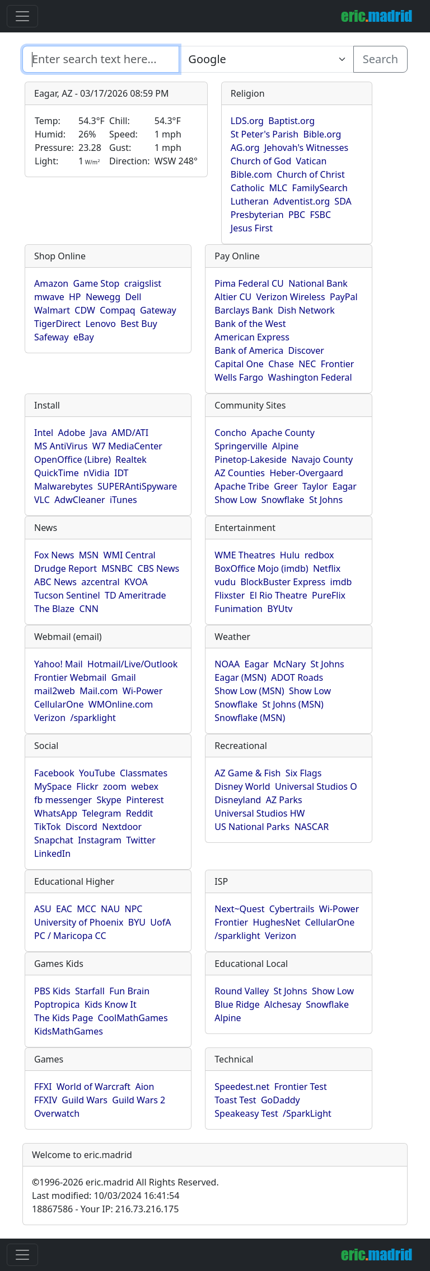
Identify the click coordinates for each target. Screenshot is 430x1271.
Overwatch (57, 1113)
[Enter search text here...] (266, 59)
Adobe (72, 432)
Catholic (247, 188)
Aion (144, 1086)
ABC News (55, 582)
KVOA (136, 582)
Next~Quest (239, 909)
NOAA (227, 664)
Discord (81, 827)
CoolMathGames (133, 1018)
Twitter (140, 840)
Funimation (238, 609)
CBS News (159, 568)
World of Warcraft (93, 1086)
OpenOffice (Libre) (72, 459)
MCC (86, 909)
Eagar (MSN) (240, 677)
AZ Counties (239, 473)
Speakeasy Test (246, 1113)
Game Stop (96, 283)
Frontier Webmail (70, 677)
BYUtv (279, 609)
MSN (89, 555)
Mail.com (99, 691)
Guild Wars (85, 1100)
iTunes (123, 500)
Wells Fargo (238, 377)
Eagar (345, 486)
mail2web (54, 691)
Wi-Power (142, 691)
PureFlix (328, 595)
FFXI (43, 1086)
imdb (341, 582)
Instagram (99, 840)
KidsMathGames (68, 1031)
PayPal (344, 297)
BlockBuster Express (282, 582)
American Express (251, 337)
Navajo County (322, 459)
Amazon (51, 283)
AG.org (245, 147)
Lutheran (250, 201)
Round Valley (241, 991)
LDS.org (247, 121)
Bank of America (248, 350)
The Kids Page (63, 1018)
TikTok (47, 827)
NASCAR (312, 827)
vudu (225, 582)
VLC (42, 500)
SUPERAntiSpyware (137, 486)
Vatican (311, 161)
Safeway (51, 337)
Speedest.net (241, 1086)
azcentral (100, 582)
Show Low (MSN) (249, 691)
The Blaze (54, 609)
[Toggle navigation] (22, 16)
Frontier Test (300, 1086)
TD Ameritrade (135, 595)
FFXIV (45, 1100)
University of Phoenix (78, 922)
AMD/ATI (129, 432)
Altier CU (232, 297)
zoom (115, 786)
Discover (306, 350)
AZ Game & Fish (247, 773)
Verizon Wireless (290, 297)
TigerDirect (57, 323)
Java (98, 432)
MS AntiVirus (60, 446)
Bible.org (322, 134)
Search (380, 59)
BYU (137, 922)
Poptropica (57, 1004)
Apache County (283, 432)
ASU (43, 909)
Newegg (103, 297)
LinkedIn (52, 853)
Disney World (242, 786)
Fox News (54, 555)
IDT (121, 473)
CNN (88, 609)
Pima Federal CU (248, 283)
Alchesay (282, 1004)
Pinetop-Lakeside (250, 459)
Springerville (240, 446)
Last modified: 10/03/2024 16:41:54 (105, 1195)
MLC (278, 188)
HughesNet (276, 922)
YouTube (97, 773)
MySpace (53, 786)
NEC (307, 364)
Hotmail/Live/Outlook (132, 664)
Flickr (87, 786)
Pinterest (144, 800)
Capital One (239, 364)
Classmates (143, 773)
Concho (230, 432)
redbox (319, 555)
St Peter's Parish (264, 134)
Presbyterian (257, 214)
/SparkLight (307, 1113)
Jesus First (252, 228)
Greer (286, 486)
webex (144, 786)
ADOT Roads (297, 677)
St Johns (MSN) (292, 704)
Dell (133, 297)
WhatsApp (55, 813)
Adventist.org (301, 201)
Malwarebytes (63, 486)
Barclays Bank (243, 310)
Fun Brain (129, 991)
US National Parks (251, 827)
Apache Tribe (241, 486)
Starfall (90, 991)
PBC (296, 214)
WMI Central (130, 555)
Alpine (285, 446)
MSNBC (117, 568)
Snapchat (53, 840)
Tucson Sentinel (67, 595)
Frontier (337, 364)
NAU (110, 909)
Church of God (261, 161)
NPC (134, 909)
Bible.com (251, 174)
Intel (43, 432)
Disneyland (237, 800)
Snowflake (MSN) (249, 718)
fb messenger (63, 800)
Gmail (123, 677)
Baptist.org (291, 121)
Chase (281, 364)
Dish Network (306, 310)
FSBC (320, 214)
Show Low (235, 500)
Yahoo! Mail (58, 664)
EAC (64, 909)
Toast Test (235, 1100)
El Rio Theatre (278, 595)
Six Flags (303, 773)
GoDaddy (280, 1100)
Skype (109, 800)
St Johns (326, 500)
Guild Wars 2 (138, 1100)
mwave (49, 297)
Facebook (54, 773)
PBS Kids (52, 991)
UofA (160, 922)
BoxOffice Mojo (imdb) (261, 568)
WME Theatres (244, 555)
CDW (84, 310)
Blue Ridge (236, 1004)
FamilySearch (320, 188)
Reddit (139, 813)
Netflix (326, 568)
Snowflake (283, 500)
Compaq (117, 310)
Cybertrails (292, 909)
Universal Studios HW (259, 813)
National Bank (318, 283)
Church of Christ (310, 174)
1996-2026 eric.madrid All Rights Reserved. (125, 1182)
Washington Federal (310, 377)
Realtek (130, 459)
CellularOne (58, 704)
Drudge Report (65, 568)
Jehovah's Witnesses (306, 147)
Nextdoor (122, 827)
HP (75, 297)
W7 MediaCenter (127, 446)
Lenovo (100, 323)
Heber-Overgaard (306, 473)
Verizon (50, 718)
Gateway (158, 310)
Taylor (315, 486)
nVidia (96, 473)
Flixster (229, 595)
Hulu (290, 555)
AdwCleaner (79, 500)
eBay (83, 337)
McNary (289, 664)
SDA (342, 201)
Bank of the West (250, 323)
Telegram (101, 813)
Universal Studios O (316, 786)
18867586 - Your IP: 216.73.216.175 (105, 1209)
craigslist (142, 283)
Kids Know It (111, 1004)
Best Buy (138, 323)
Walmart (52, 310)
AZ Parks (284, 800)
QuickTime (56, 473)
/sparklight (92, 718)
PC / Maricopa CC (70, 935)
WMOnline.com (120, 704)
